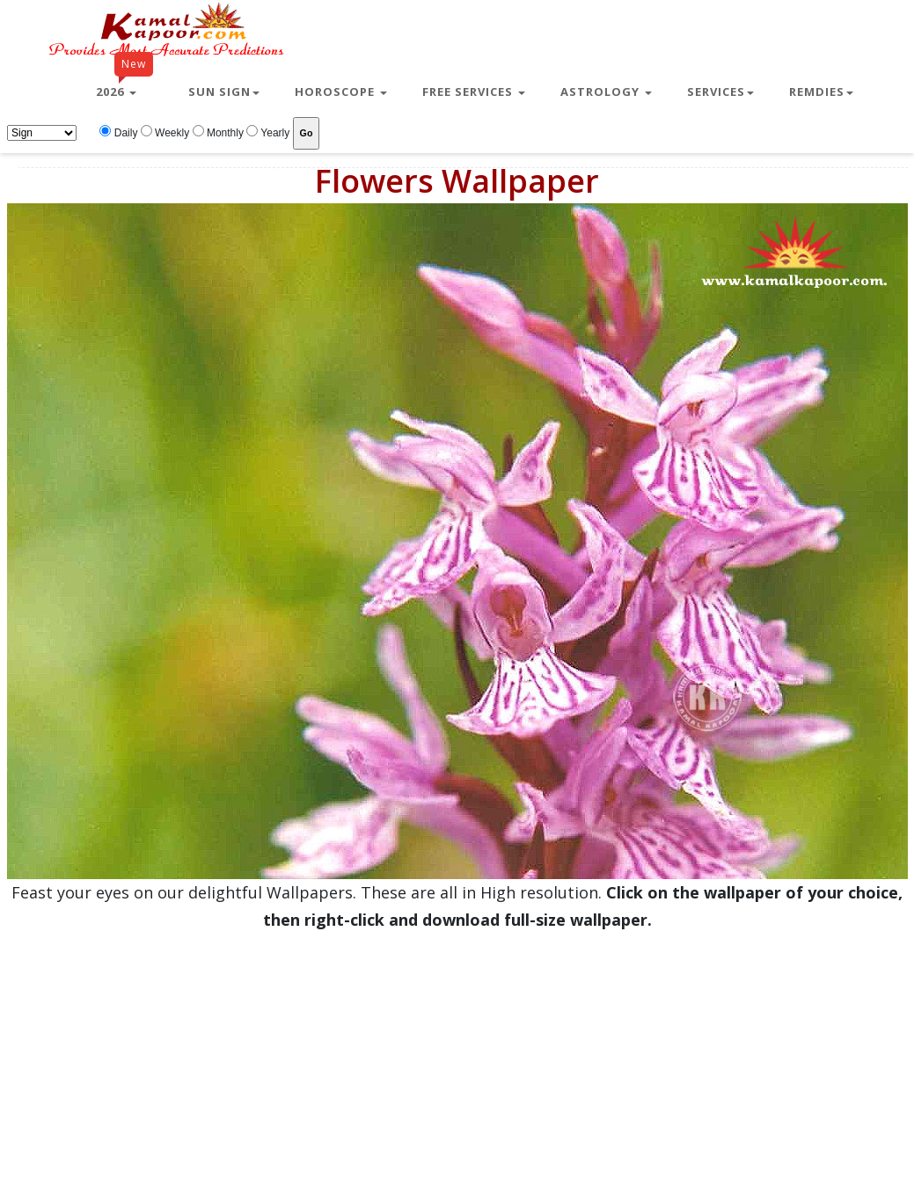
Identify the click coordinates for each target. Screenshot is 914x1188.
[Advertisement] (450, 1057)
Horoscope (341, 91)
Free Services (473, 91)
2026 (124, 84)
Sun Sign (224, 91)
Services (720, 91)
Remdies (821, 91)
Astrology (606, 91)
